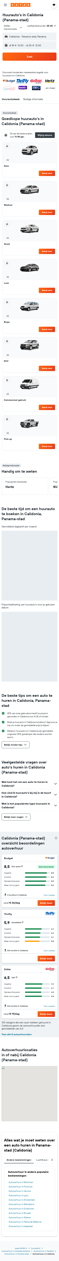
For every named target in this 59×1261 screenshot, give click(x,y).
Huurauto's (35, 1248)
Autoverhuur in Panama (44, 1251)
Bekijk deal (47, 173)
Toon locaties (49, 895)
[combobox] (13, 27)
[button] (5, 4)
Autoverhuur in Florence (20, 1186)
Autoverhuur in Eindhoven (21, 1208)
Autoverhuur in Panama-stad (16, 1254)
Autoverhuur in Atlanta (20, 1217)
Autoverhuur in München (21, 1182)
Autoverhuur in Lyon (18, 1195)
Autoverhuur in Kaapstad (21, 1226)
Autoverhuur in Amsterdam (22, 1199)
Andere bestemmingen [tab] (19, 1159)
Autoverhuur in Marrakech (21, 1204)
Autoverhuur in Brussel (20, 1213)
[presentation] (56, 838)
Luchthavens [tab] (43, 1159)
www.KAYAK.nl (21, 1248)
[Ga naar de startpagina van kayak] (20, 5)
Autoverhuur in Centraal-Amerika (16, 1251)
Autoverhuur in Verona (20, 1191)
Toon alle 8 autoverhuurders (17, 1034)
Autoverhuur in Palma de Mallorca (25, 1221)
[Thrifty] (50, 914)
